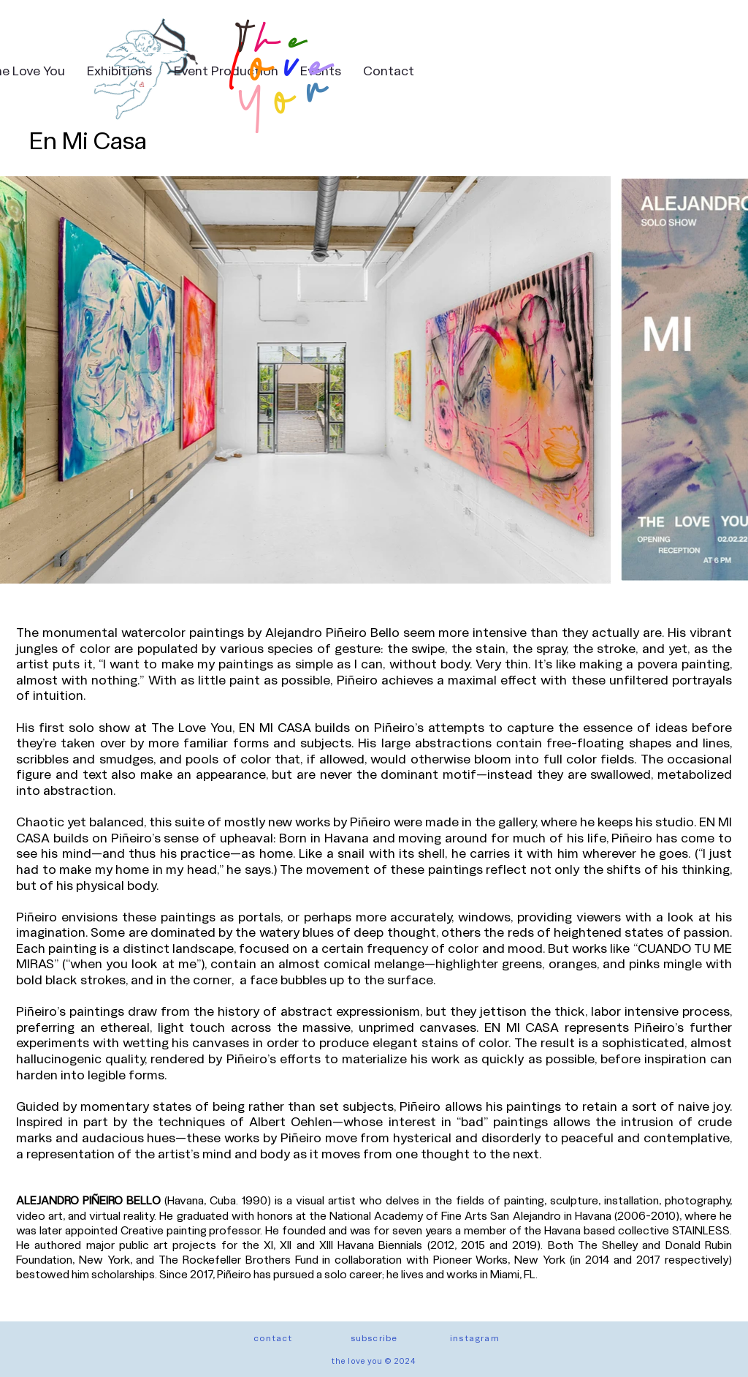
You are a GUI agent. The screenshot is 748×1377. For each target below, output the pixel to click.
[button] (374, 1337)
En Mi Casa (88, 139)
